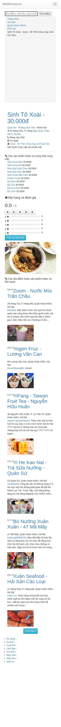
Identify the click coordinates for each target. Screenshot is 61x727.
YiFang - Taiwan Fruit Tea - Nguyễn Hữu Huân (27, 401)
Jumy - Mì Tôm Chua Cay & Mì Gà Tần (29, 144)
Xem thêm (30, 631)
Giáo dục (11, 658)
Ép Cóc (11, 184)
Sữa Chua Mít (14, 165)
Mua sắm (11, 655)
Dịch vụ (10, 661)
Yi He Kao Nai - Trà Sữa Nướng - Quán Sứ (27, 468)
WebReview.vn (12, 4)
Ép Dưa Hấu (13, 188)
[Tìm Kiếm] (44, 13)
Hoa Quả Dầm (14, 171)
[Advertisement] (30, 69)
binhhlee (11, 310)
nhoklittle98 (13, 484)
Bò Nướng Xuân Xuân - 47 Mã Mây (27, 524)
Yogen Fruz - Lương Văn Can (24, 351)
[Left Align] (7, 212)
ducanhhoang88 (15, 368)
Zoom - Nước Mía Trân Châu (29, 293)
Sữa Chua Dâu (14, 162)
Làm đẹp (11, 648)
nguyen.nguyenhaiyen (18, 420)
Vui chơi (11, 651)
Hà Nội (17, 134)
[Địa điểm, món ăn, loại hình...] (21, 13)
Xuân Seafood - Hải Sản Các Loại (27, 578)
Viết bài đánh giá (15, 237)
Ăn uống (11, 638)
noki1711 (12, 595)
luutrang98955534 (16, 537)
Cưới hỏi (11, 645)
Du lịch (10, 642)
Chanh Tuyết (13, 178)
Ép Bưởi (11, 181)
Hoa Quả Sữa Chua (17, 168)
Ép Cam (11, 191)
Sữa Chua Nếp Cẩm (17, 175)
